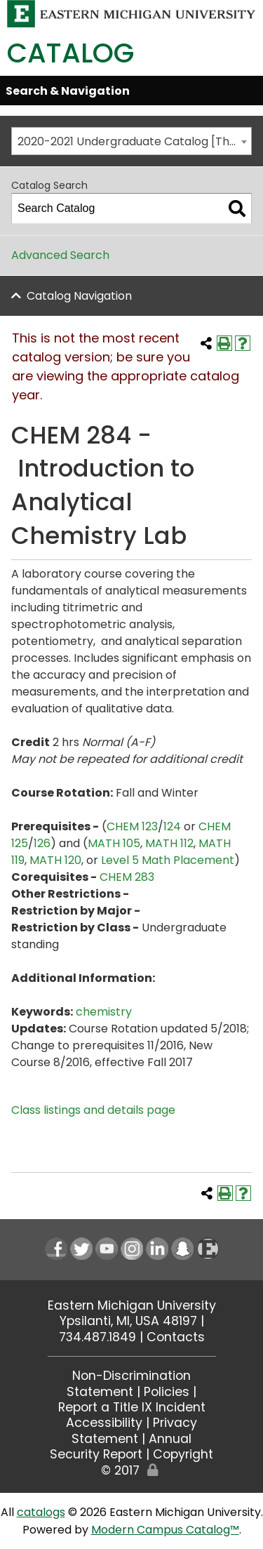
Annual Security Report (120, 1446)
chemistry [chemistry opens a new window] (104, 1012)
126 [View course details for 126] (42, 843)
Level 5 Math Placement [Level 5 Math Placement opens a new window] (167, 860)
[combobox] (131, 141)
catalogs (41, 1512)
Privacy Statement (134, 1430)
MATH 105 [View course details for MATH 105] (114, 843)
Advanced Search (60, 255)
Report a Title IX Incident (131, 1407)
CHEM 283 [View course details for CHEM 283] (127, 877)
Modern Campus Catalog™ (165, 1530)
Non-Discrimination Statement (129, 1383)
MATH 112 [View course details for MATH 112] (169, 843)
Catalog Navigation (79, 296)
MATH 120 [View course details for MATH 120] (55, 860)
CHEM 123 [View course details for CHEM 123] (132, 826)
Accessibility (104, 1422)
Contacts (176, 1337)
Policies (166, 1391)
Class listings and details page (93, 1110)
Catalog (70, 53)
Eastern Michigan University (132, 1305)
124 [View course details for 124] (172, 826)
